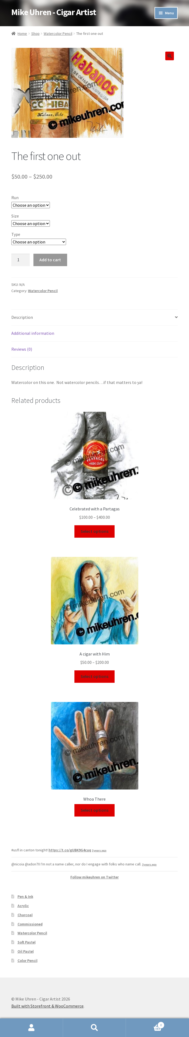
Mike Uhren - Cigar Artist (53, 12)
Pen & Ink (25, 896)
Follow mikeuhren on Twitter (94, 877)
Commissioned (30, 924)
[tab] (94, 318)
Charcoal (25, 914)
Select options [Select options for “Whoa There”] (94, 810)
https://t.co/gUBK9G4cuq (70, 850)
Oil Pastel (26, 951)
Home (22, 33)
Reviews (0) (21, 349)
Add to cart (50, 259)
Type (15, 234)
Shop (35, 33)
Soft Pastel (27, 942)
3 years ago (99, 850)
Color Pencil (27, 960)
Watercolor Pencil (58, 33)
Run (15, 197)
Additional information (32, 333)
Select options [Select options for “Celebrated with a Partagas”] (94, 531)
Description (22, 317)
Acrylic (23, 905)
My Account (31, 1028)
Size (15, 216)
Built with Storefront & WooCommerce (47, 1006)
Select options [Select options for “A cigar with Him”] (94, 676)
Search (94, 1028)
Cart (145, 1024)
